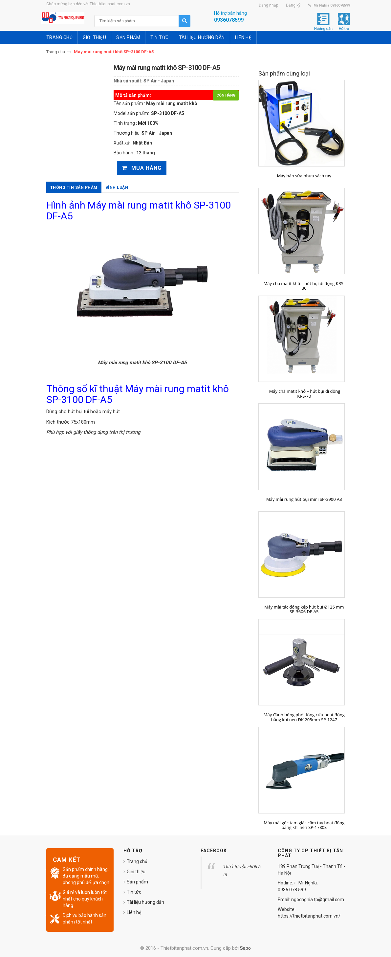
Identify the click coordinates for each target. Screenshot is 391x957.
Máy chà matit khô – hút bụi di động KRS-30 (304, 286)
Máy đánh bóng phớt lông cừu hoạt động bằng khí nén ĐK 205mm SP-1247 (304, 717)
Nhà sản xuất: (128, 80)
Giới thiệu (136, 871)
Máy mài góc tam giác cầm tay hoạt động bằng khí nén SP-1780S (304, 825)
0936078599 (229, 20)
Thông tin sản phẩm (74, 187)
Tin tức (134, 892)
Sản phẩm (137, 881)
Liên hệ (134, 912)
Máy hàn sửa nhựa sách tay (304, 175)
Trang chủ (55, 51)
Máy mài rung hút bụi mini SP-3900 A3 (304, 499)
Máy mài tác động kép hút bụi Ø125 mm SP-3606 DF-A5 (304, 609)
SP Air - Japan (158, 80)
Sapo (245, 948)
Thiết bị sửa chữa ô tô (242, 870)
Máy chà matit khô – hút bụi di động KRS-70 (304, 393)
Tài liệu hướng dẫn (145, 902)
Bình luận (116, 187)
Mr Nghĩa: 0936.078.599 (298, 886)
